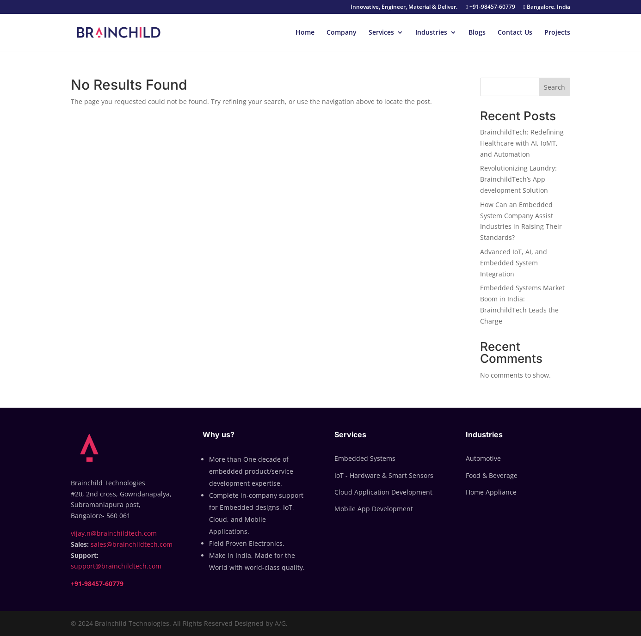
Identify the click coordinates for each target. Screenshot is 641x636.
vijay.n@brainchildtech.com (114, 533)
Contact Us (515, 33)
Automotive (483, 458)
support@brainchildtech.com (116, 566)
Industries (431, 33)
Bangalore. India (547, 7)
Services (381, 33)
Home (305, 33)
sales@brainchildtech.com (132, 544)
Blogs (477, 33)
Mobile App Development (373, 508)
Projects (557, 33)
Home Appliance (491, 492)
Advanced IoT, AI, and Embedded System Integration (513, 262)
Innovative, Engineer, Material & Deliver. (404, 7)
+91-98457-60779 (490, 7)
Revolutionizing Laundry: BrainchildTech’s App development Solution (518, 179)
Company (342, 33)
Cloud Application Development (383, 492)
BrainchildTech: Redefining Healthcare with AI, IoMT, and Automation (522, 143)
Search (554, 87)
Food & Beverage (492, 475)
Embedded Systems (364, 458)
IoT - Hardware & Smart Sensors (383, 475)
